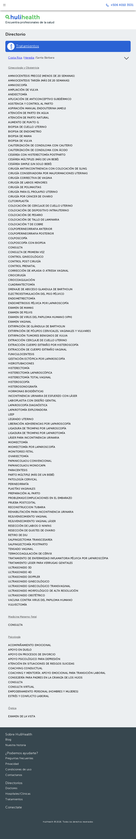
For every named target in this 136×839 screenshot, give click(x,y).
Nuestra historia (15, 745)
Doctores (11, 788)
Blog (8, 739)
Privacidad (12, 764)
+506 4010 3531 (119, 5)
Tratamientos (14, 799)
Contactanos (13, 775)
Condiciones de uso (18, 769)
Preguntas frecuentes (19, 758)
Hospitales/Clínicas (17, 793)
